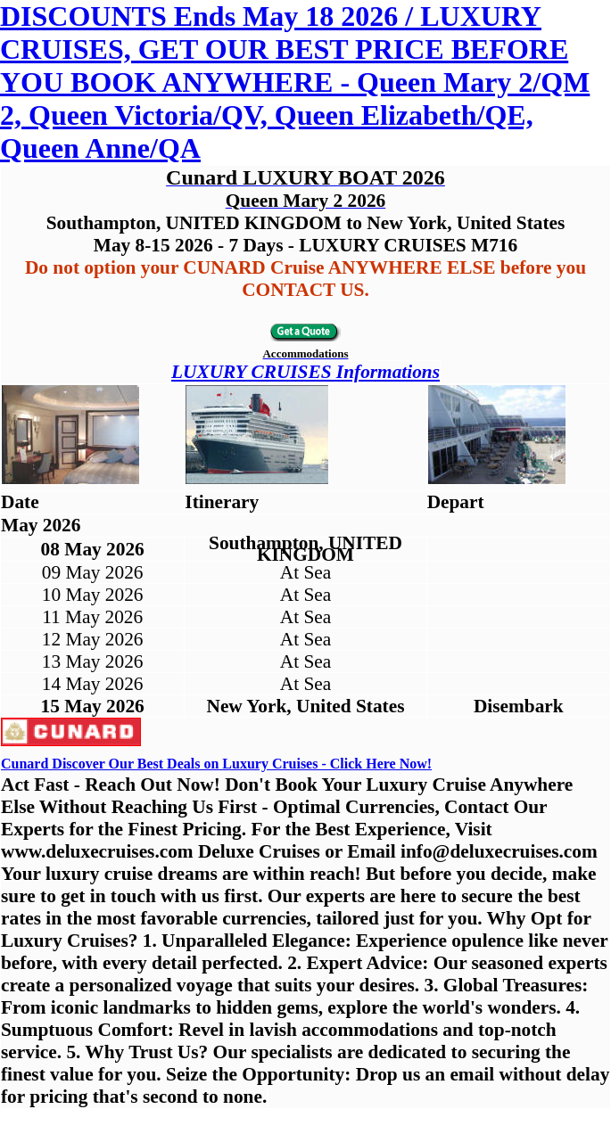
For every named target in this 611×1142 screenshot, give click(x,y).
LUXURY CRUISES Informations (305, 371)
